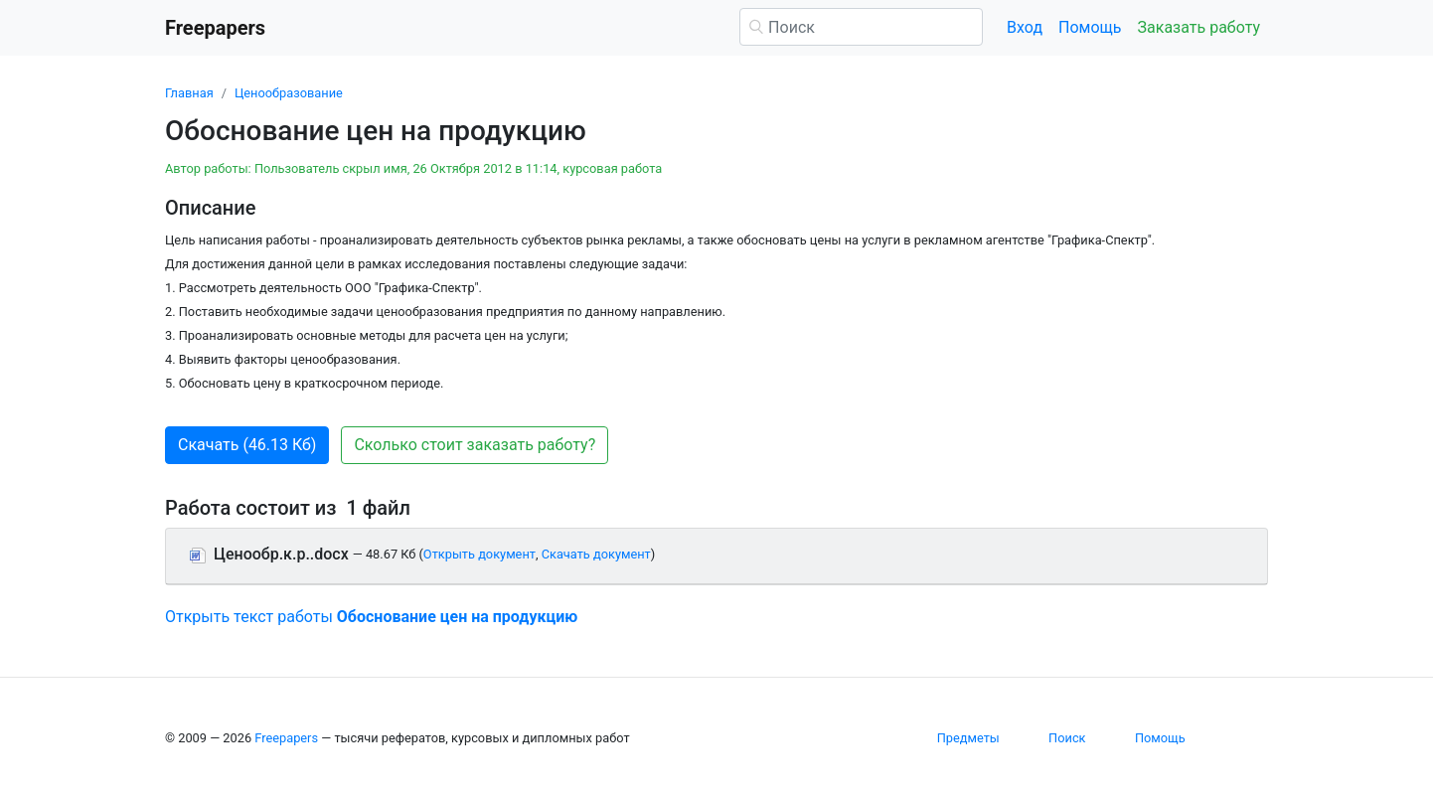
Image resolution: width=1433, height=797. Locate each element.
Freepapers (286, 737)
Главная (189, 92)
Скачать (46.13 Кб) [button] (247, 444)
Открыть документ (479, 554)
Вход (1024, 27)
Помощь (1089, 27)
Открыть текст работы (371, 616)
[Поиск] (861, 27)
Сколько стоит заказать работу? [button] (474, 444)
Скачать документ (596, 554)
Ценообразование (289, 92)
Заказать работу (1199, 27)
